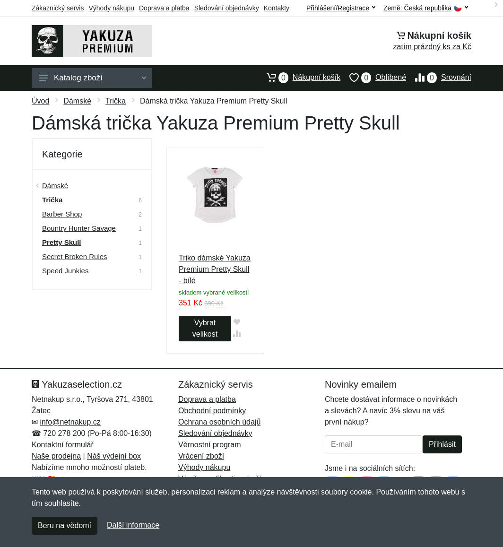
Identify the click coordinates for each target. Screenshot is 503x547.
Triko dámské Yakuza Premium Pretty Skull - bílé (215, 269)
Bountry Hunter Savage (79, 228)
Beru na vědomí (64, 525)
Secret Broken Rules (74, 256)
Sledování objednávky (226, 8)
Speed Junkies (65, 271)
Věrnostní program (209, 445)
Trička (115, 101)
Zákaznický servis (58, 8)
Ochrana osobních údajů (219, 422)
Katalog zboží (92, 77)
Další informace (133, 525)
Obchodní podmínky (212, 411)
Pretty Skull (61, 242)
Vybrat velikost (204, 328)
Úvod (40, 101)
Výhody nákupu (111, 8)
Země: (425, 8)
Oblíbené (373, 77)
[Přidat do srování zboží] (237, 333)
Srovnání (438, 77)
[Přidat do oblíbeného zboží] (237, 322)
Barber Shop (62, 214)
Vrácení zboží (201, 456)
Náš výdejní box (114, 456)
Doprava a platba (164, 8)
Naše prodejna (56, 456)
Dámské (77, 101)
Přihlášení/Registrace (340, 8)
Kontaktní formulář (63, 445)
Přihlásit (442, 444)
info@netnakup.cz (70, 422)
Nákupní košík (299, 77)
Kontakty (276, 8)
